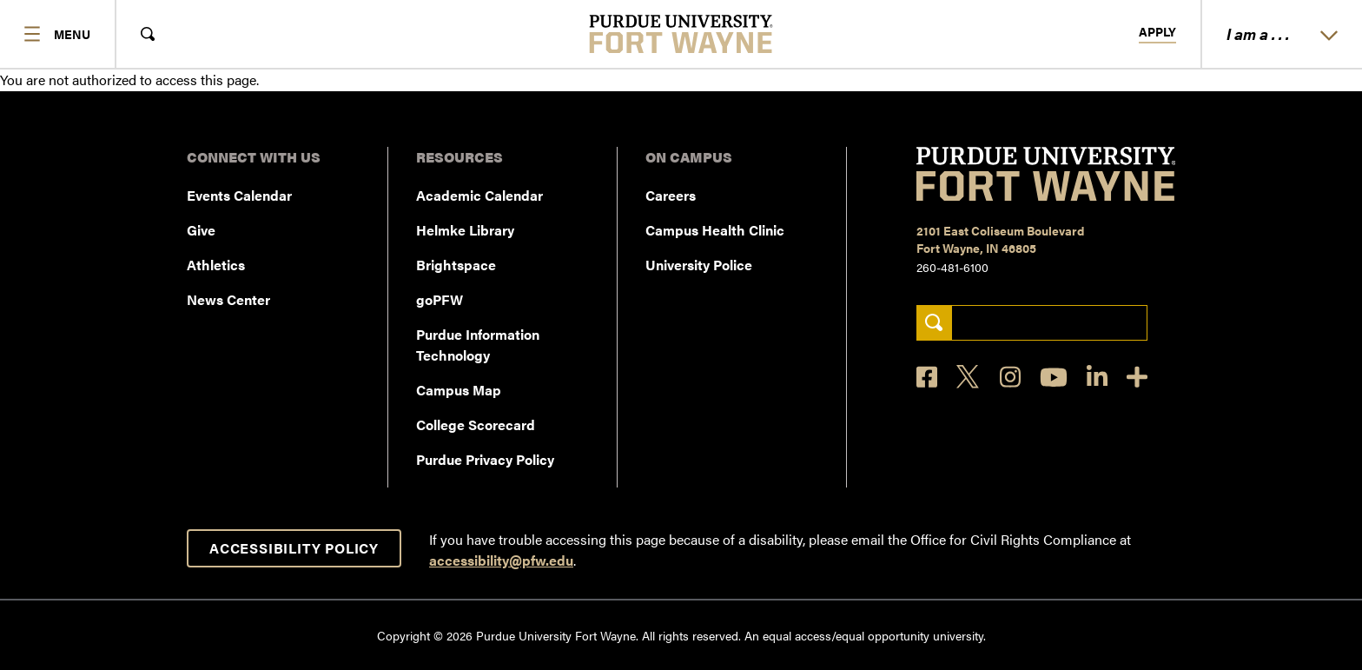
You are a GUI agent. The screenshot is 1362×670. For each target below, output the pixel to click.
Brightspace (456, 265)
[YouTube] (1054, 377)
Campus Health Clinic (714, 230)
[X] (968, 377)
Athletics (216, 265)
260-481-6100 (952, 266)
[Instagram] (1010, 376)
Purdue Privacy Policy (485, 459)
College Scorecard (475, 425)
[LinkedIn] (1097, 376)
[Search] (934, 323)
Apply (1157, 32)
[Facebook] (926, 376)
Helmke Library (465, 230)
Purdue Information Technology (477, 344)
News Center (228, 299)
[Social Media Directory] (1137, 376)
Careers (670, 195)
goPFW (439, 299)
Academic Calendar (479, 195)
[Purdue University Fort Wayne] (681, 34)
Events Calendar (239, 195)
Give (201, 230)
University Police (698, 265)
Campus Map (458, 390)
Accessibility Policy (294, 548)
